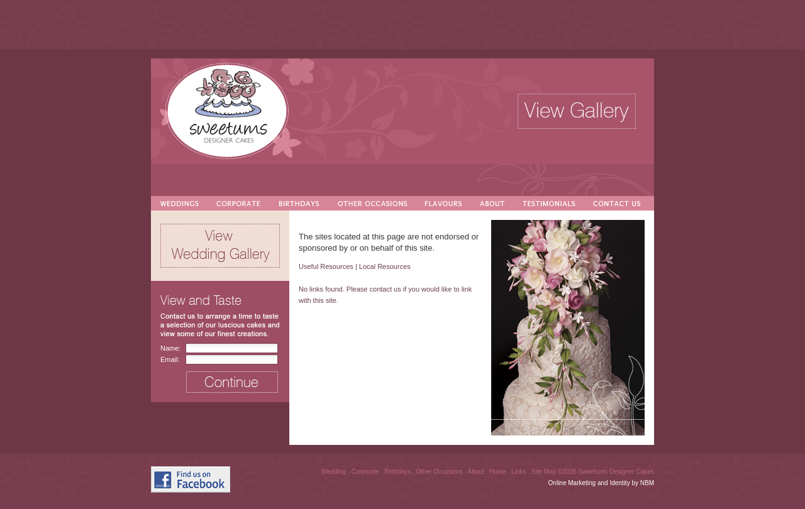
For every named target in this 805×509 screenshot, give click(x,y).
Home (498, 471)
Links (519, 471)
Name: (170, 348)
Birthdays (398, 471)
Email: (170, 359)
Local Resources (385, 266)
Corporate (365, 471)
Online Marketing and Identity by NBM (601, 482)
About (477, 471)
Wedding (334, 471)
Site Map (544, 471)
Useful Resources (326, 266)
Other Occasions (440, 471)
